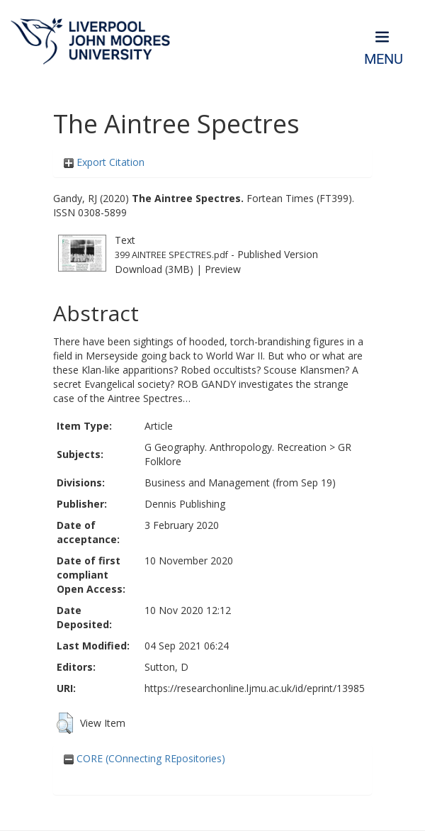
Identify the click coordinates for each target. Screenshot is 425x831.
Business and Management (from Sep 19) (240, 482)
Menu (383, 59)
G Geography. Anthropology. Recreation (235, 447)
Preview (223, 269)
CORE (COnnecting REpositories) (144, 758)
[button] (65, 723)
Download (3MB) (154, 269)
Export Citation (104, 162)
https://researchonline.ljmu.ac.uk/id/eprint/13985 (254, 688)
